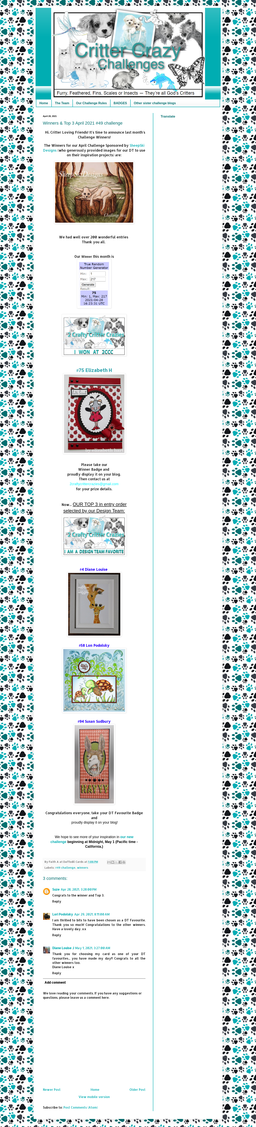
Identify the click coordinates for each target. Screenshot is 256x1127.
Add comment (55, 982)
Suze (56, 889)
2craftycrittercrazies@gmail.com (94, 484)
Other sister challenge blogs (155, 103)
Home (43, 103)
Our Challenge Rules (91, 103)
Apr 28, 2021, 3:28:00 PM (78, 889)
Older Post (137, 1089)
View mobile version (94, 1097)
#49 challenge (65, 867)
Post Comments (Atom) (80, 1107)
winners (82, 867)
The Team (62, 103)
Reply (56, 901)
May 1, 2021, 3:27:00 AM (92, 948)
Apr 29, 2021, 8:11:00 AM (92, 914)
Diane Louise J (63, 948)
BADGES (120, 103)
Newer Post (52, 1089)
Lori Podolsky (62, 914)
